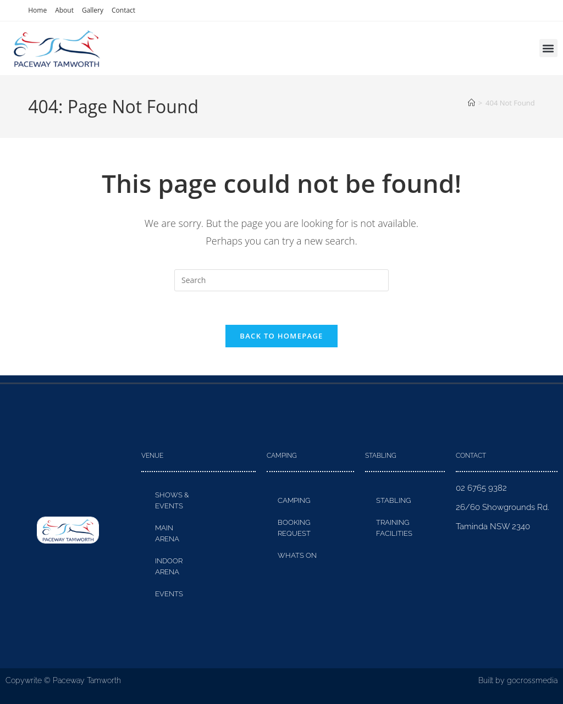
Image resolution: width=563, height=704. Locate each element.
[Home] (471, 103)
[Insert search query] (281, 280)
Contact (123, 10)
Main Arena (167, 533)
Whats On (297, 555)
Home (37, 10)
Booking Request (294, 527)
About (64, 10)
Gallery (92, 10)
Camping (294, 500)
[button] (548, 48)
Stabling (393, 500)
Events (169, 594)
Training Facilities (394, 527)
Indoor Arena (169, 566)
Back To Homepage (281, 336)
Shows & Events (172, 500)
